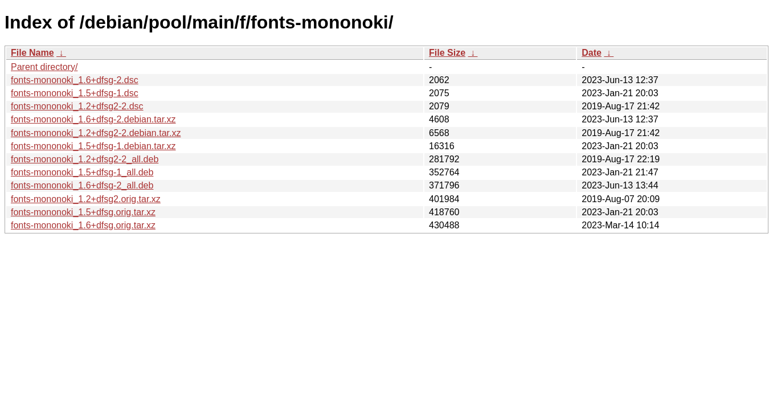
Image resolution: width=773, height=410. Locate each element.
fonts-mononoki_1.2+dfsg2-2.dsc (77, 106)
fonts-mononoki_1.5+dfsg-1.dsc (74, 93)
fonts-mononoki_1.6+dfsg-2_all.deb (82, 185)
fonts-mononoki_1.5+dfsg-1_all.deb (82, 172)
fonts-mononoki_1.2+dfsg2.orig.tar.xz (86, 199)
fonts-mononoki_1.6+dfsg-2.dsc (74, 80)
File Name (32, 53)
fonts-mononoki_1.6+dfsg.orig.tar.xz (83, 225)
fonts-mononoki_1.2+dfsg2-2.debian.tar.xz (96, 133)
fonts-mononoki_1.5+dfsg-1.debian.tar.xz (93, 146)
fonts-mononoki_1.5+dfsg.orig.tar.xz (83, 212)
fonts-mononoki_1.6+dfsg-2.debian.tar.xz (93, 119)
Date (592, 53)
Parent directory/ (44, 67)
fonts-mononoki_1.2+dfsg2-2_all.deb (84, 159)
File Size (447, 53)
